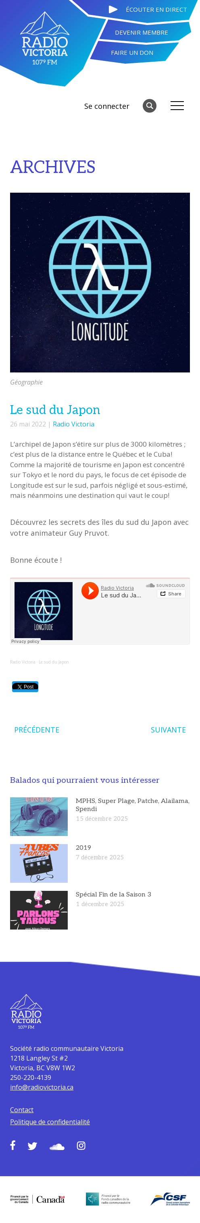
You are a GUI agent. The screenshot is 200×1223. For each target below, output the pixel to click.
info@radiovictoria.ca (41, 1087)
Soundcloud (57, 1147)
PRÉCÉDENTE (36, 729)
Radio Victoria (73, 424)
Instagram (81, 1145)
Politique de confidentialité (50, 1121)
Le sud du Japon (54, 662)
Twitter (32, 1146)
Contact (21, 1109)
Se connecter (106, 106)
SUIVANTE (168, 729)
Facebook (12, 1145)
